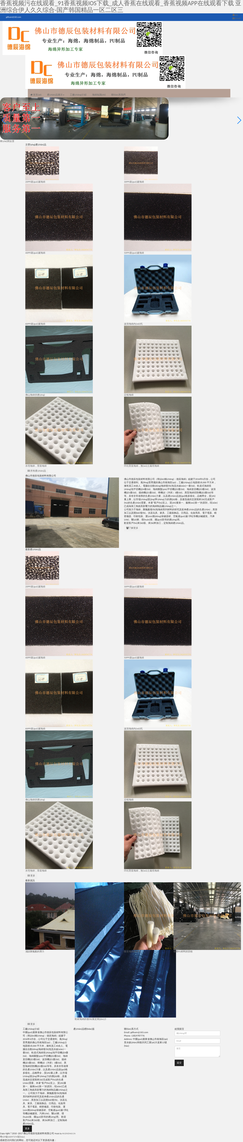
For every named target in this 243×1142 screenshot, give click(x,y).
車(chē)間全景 (7, 141)
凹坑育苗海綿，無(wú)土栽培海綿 (141, 465)
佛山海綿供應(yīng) (35, 394)
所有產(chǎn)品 (37, 470)
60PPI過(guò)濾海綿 (35, 323)
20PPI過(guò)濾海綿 (35, 181)
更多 (31, 875)
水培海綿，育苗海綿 (36, 870)
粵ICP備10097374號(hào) (12, 1136)
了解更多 (132, 528)
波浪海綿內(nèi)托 (133, 323)
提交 (179, 1062)
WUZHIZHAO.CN (68, 1133)
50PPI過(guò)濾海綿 (134, 252)
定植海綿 (128, 394)
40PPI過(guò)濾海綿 (35, 252)
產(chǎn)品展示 (55, 94)
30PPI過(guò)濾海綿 (134, 181)
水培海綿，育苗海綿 (36, 465)
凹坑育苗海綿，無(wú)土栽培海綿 (141, 870)
